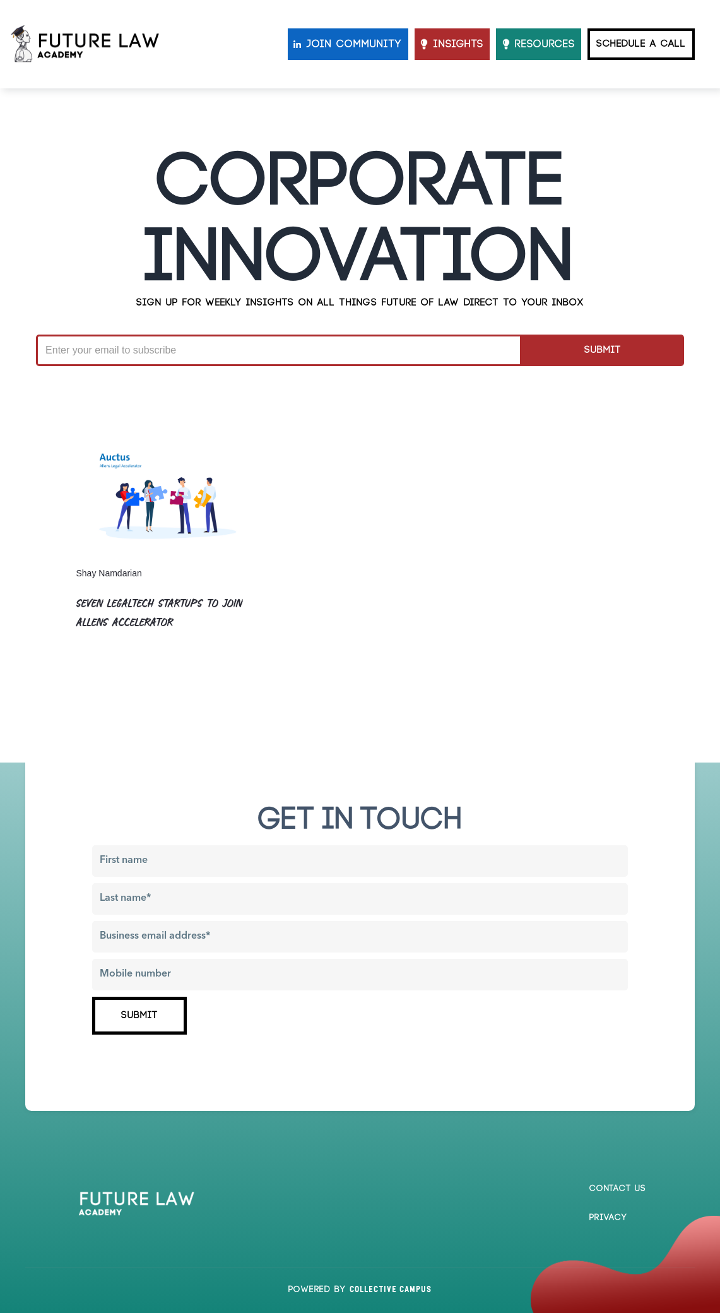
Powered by (360, 1289)
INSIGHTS (458, 44)
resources (545, 44)
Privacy (608, 1217)
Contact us (617, 1188)
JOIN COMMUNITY (354, 44)
